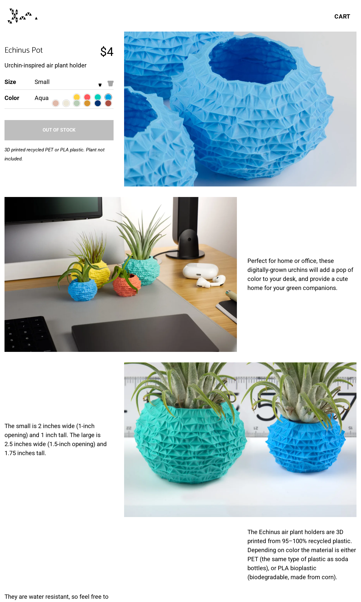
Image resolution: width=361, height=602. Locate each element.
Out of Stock (59, 130)
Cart (342, 16)
